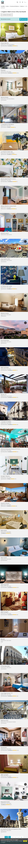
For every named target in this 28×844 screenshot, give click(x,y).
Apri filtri (23, 19)
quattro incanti (5, 503)
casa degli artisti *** (7, 693)
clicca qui (8, 841)
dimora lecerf (5, 233)
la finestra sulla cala (7, 151)
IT (25, 2)
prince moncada (5, 666)
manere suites (5, 313)
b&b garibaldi (5, 367)
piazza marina (4, 43)
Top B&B (3, 6)
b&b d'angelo (4, 612)
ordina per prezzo (7, 14)
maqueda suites (5, 802)
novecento (4, 747)
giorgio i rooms (5, 476)
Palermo (22, 6)
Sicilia (7, 6)
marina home (4, 97)
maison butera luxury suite (8, 206)
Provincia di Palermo (14, 6)
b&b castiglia (4, 775)
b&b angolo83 (5, 584)
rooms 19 (3, 394)
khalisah (3, 70)
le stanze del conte (6, 286)
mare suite (4, 557)
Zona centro (8, 71)
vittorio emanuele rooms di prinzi (10, 449)
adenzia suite (4, 720)
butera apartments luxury (8, 179)
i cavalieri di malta (6, 422)
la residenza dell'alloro (7, 124)
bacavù (3, 639)
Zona (10, 44)
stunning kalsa (5, 340)
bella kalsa (4, 530)
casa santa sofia (5, 259)
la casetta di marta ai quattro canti (11, 829)
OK (25, 841)
